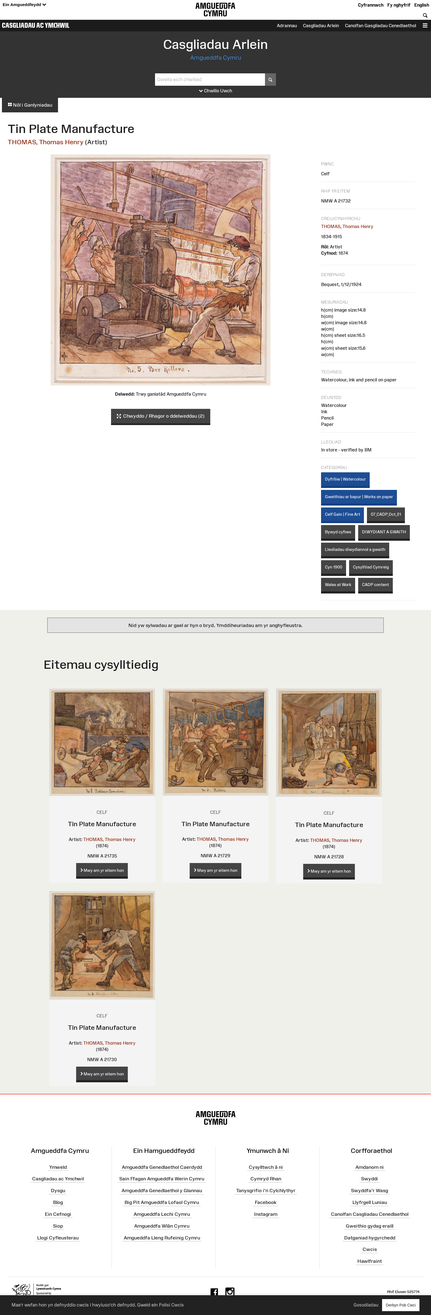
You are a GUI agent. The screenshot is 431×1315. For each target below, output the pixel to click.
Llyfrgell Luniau (369, 1202)
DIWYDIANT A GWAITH (384, 531)
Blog (58, 1202)
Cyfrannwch (370, 4)
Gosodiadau (365, 1304)
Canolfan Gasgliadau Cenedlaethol (380, 25)
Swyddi (369, 1178)
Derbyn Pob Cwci (401, 1305)
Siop (58, 1226)
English (421, 4)
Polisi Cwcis (171, 1304)
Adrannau (287, 25)
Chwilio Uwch (215, 91)
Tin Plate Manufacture (102, 824)
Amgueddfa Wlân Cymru (161, 1226)
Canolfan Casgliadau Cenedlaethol (369, 1214)
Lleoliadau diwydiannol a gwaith (355, 549)
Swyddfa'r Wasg (369, 1190)
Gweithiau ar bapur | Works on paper (359, 496)
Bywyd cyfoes (338, 531)
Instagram (265, 1214)
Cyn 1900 (333, 567)
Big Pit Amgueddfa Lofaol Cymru (162, 1202)
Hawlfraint (369, 1261)
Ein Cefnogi (58, 1214)
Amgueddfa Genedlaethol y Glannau (161, 1190)
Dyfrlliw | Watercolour (345, 479)
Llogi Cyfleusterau (58, 1237)
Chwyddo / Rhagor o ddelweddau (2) (161, 416)
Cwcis (370, 1249)
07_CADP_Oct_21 (386, 514)
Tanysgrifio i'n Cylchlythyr (265, 1190)
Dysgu (58, 1190)
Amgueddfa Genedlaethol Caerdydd (162, 1167)
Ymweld (58, 1167)
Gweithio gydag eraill (369, 1226)
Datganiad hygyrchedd (369, 1237)
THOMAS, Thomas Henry (46, 142)
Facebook (266, 1202)
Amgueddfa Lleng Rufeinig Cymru (162, 1237)
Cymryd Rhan (265, 1178)
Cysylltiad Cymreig (371, 567)
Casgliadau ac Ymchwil (36, 25)
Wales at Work (338, 584)
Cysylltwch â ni (266, 1167)
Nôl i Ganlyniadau (30, 105)
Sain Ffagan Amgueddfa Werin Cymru (161, 1178)
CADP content (375, 584)
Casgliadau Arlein (321, 25)
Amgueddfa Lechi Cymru (162, 1214)
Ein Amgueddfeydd (24, 4)
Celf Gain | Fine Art (342, 514)
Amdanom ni (369, 1167)
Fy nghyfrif (398, 4)
